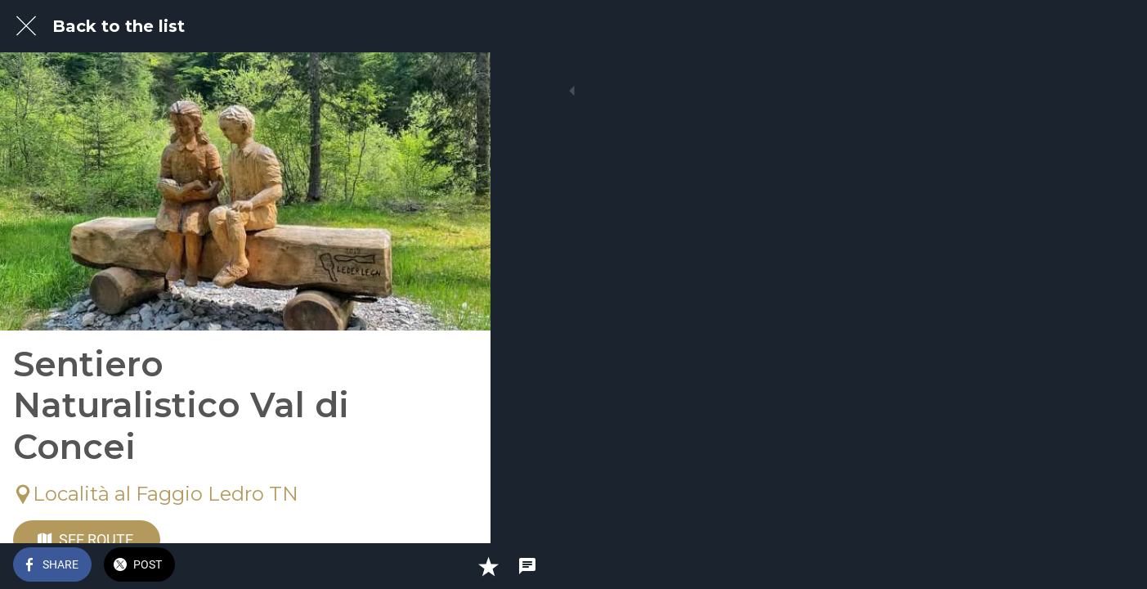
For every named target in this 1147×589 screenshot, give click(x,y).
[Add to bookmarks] (418, 566)
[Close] (26, 26)
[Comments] (457, 566)
